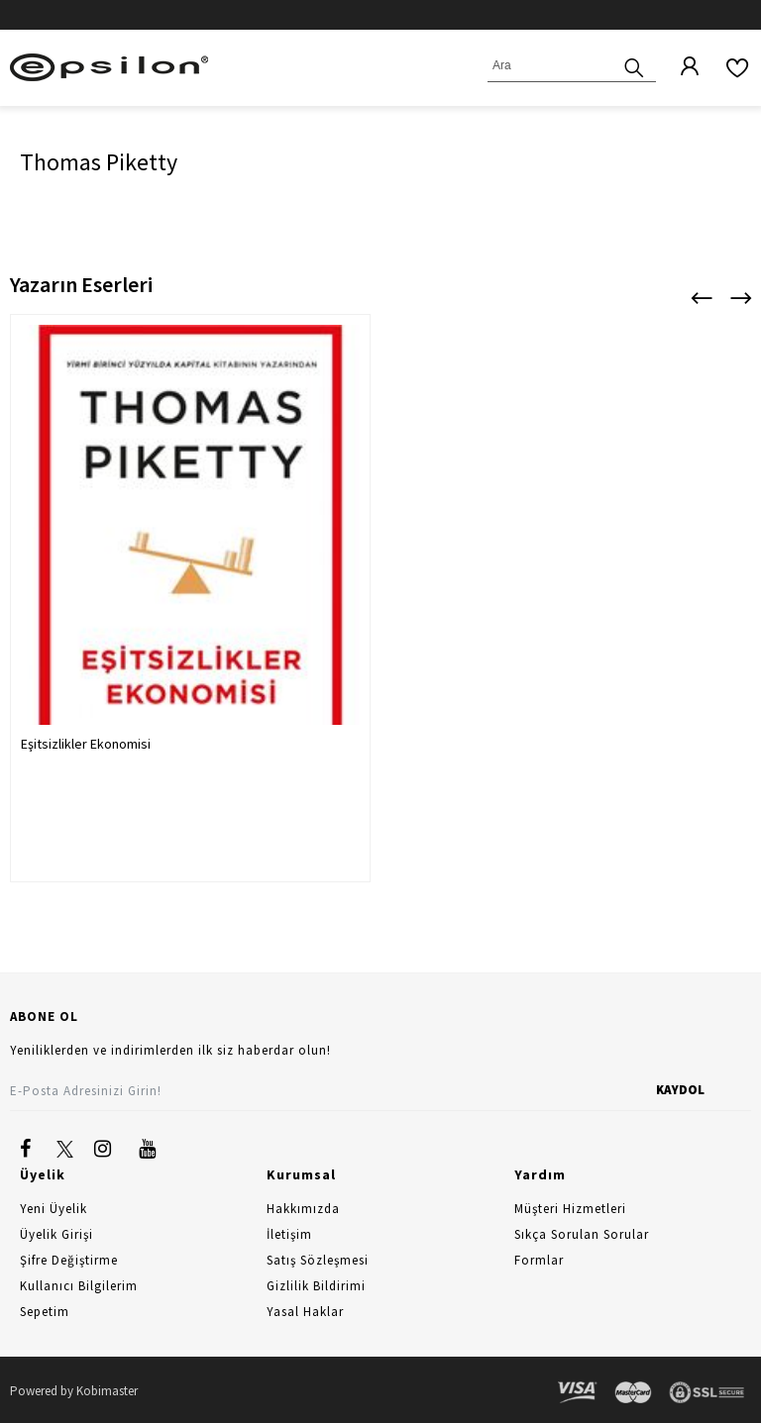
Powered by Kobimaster (74, 1390)
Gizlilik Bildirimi (316, 1285)
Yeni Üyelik (53, 1208)
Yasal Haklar (305, 1311)
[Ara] (634, 65)
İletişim (289, 1234)
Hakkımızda (303, 1208)
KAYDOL (680, 1089)
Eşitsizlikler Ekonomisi (86, 744)
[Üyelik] (680, 67)
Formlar (539, 1260)
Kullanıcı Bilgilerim (79, 1285)
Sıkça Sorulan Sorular (581, 1234)
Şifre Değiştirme (69, 1260)
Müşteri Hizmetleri (570, 1208)
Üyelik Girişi (56, 1234)
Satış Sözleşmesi (318, 1260)
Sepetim (44, 1311)
